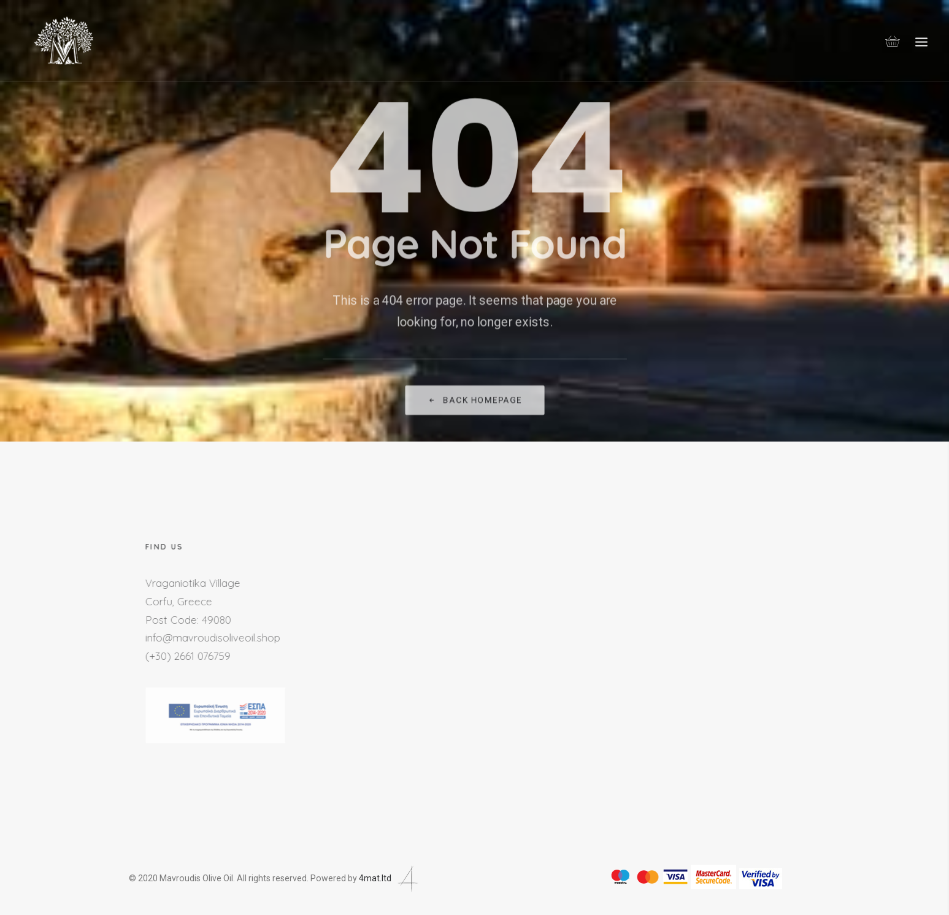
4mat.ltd (390, 878)
